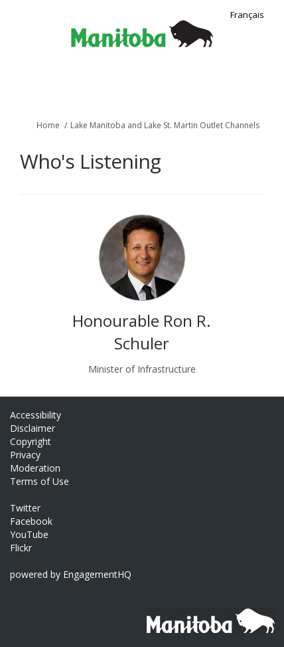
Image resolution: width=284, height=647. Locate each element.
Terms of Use (39, 481)
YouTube (29, 534)
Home (48, 125)
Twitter (25, 508)
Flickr (21, 547)
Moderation (35, 468)
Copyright (30, 441)
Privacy (25, 454)
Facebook (31, 521)
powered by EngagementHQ (70, 574)
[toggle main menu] (265, 84)
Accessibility (35, 415)
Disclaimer (32, 428)
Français (247, 15)
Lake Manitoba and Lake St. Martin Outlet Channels (164, 125)
